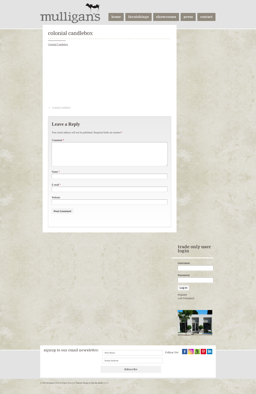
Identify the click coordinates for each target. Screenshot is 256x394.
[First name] (132, 357)
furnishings (138, 17)
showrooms (166, 17)
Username (184, 267)
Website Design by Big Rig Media (89, 387)
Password (184, 279)
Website (56, 201)
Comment (58, 140)
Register (182, 299)
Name (55, 176)
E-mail (55, 189)
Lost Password (186, 302)
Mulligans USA (52, 387)
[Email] (132, 365)
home (116, 17)
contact (206, 17)
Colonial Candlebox (58, 44)
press (188, 17)
